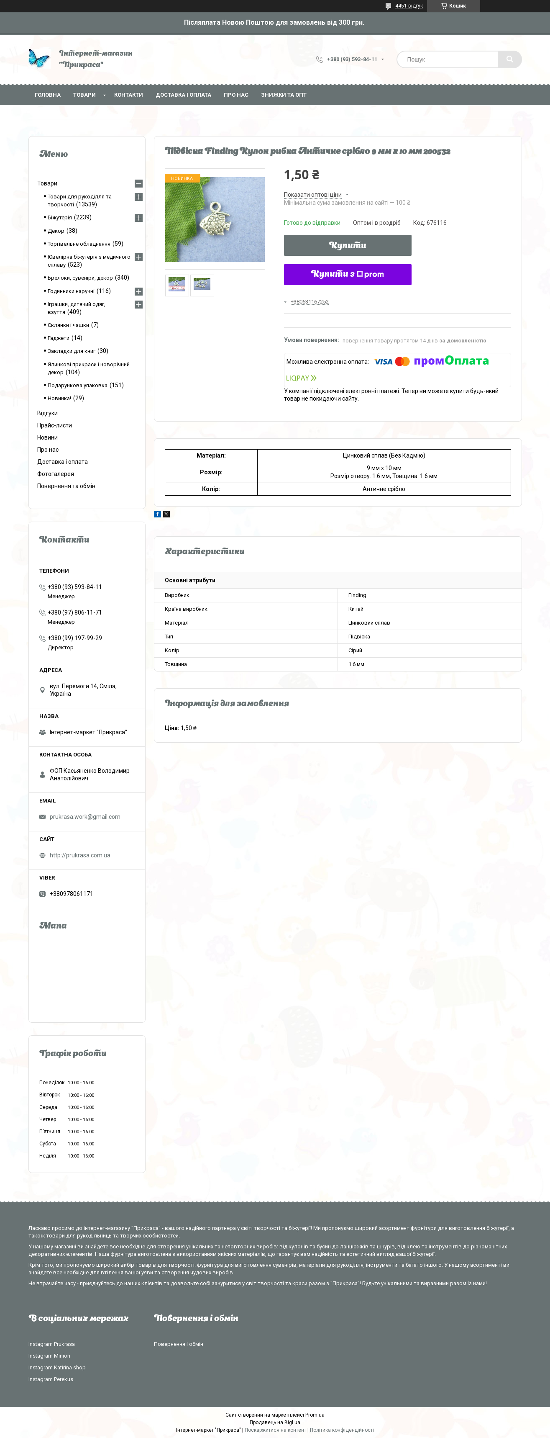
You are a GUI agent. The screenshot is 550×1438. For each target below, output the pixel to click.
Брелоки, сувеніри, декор (80, 278)
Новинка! (59, 398)
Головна (48, 95)
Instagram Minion (49, 1356)
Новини (47, 437)
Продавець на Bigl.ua (275, 1422)
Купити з (347, 274)
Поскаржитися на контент (275, 1430)
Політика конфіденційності (342, 1430)
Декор (56, 231)
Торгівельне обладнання (79, 244)
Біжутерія (60, 217)
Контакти (128, 95)
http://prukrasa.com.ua (80, 855)
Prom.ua (315, 1415)
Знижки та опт (284, 95)
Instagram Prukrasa (51, 1344)
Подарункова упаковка (77, 385)
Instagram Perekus (50, 1379)
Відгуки (47, 413)
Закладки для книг (71, 351)
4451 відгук (409, 6)
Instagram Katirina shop (57, 1367)
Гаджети (58, 338)
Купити (347, 246)
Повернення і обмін (178, 1344)
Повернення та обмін (66, 486)
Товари (84, 95)
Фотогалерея (55, 474)
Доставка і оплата (183, 95)
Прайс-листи (54, 425)
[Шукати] (510, 59)
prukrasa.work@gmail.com (85, 816)
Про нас (236, 95)
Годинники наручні (71, 291)
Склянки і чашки (68, 325)
